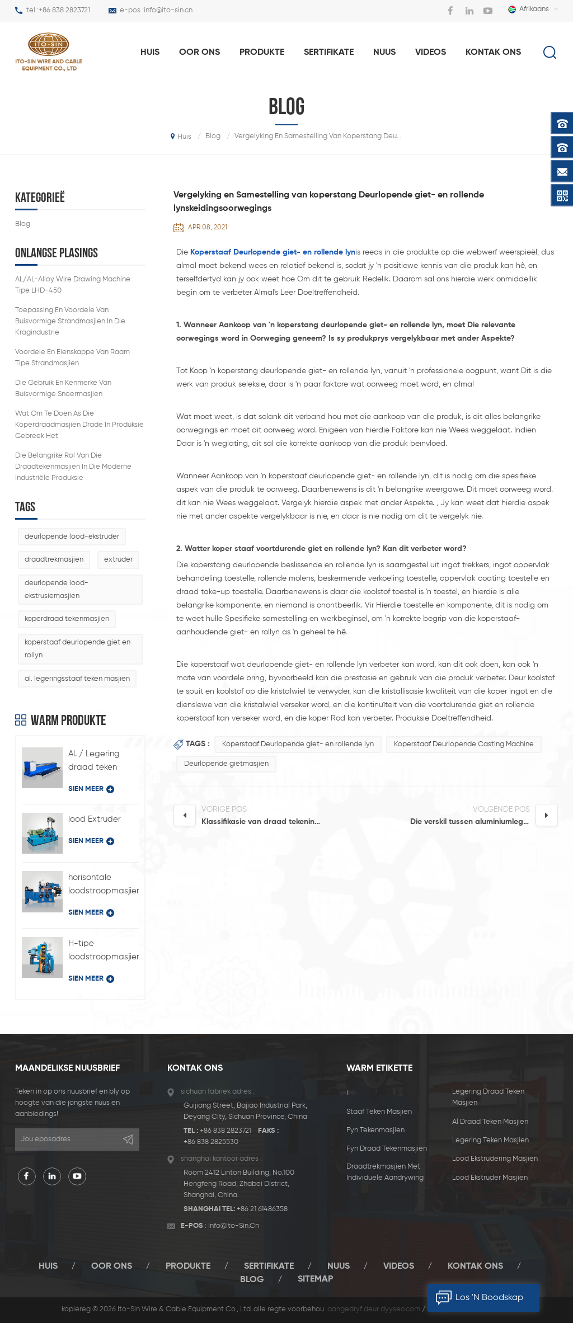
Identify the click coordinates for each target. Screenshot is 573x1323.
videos (430, 52)
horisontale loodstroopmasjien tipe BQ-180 (103, 885)
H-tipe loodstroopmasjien (103, 950)
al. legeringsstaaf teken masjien (77, 678)
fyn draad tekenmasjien (386, 1148)
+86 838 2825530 (211, 1142)
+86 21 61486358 (262, 1209)
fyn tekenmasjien (375, 1130)
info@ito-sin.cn (168, 10)
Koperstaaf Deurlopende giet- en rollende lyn (298, 744)
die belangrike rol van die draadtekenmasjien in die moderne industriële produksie (73, 467)
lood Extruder (94, 819)
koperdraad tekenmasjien (67, 619)
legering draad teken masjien (488, 1097)
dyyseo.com (400, 1309)
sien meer (91, 789)
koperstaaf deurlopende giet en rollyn (77, 649)
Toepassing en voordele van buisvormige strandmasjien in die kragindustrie (70, 321)
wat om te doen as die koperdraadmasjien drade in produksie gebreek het (79, 425)
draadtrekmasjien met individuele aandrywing (385, 1172)
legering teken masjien (490, 1140)
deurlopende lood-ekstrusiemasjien (56, 590)
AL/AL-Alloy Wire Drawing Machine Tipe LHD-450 (72, 285)
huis (149, 52)
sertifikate (329, 52)
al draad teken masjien (490, 1122)
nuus (384, 52)
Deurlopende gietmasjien (226, 764)
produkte (261, 52)
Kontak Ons (493, 52)
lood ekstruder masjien (490, 1177)
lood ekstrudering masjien (495, 1158)
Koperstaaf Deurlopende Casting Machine (464, 744)
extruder (118, 559)
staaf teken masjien (379, 1111)
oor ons (199, 52)
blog (22, 224)
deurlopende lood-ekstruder (72, 536)
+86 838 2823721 (64, 10)
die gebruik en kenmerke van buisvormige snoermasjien (63, 388)
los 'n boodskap (475, 1298)
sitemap (315, 1279)
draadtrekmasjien (54, 559)
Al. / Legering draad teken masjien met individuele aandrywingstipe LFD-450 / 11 (101, 762)
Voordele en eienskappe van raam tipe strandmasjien (72, 358)
